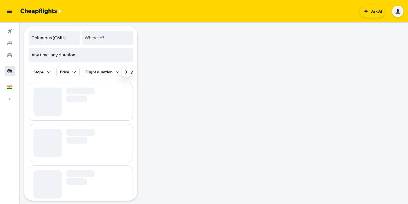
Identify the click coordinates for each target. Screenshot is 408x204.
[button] (9, 11)
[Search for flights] (9, 31)
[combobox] (54, 38)
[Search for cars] (9, 55)
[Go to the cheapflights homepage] (41, 11)
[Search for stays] (9, 43)
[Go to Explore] (9, 71)
